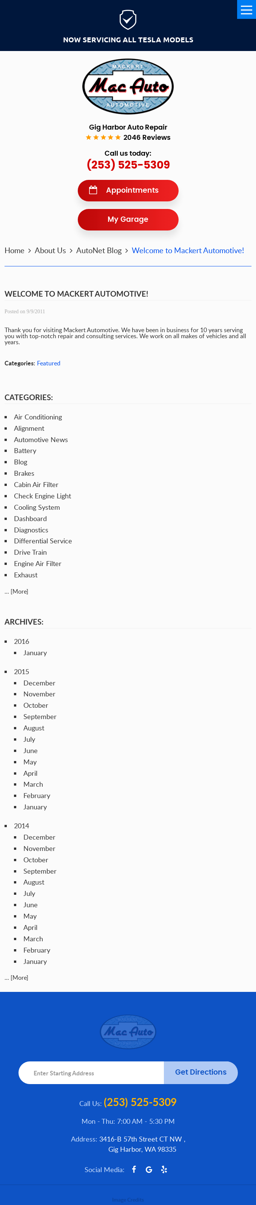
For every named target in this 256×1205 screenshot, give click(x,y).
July (29, 739)
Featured (48, 363)
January (35, 652)
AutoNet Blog (99, 250)
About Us (50, 250)
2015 (21, 671)
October (35, 705)
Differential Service (43, 540)
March (33, 784)
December (39, 682)
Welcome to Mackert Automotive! (188, 250)
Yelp (164, 1169)
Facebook (134, 1169)
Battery (25, 450)
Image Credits (128, 1199)
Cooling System (37, 507)
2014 (21, 825)
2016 (21, 641)
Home (15, 250)
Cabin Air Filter (36, 484)
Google (149, 1169)
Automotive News (41, 439)
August (33, 727)
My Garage (128, 219)
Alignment (29, 428)
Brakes (24, 473)
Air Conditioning (38, 416)
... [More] (16, 591)
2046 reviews (147, 138)
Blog (20, 461)
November (39, 693)
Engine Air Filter (38, 563)
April (30, 773)
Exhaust (25, 574)
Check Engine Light (42, 495)
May (30, 761)
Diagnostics (31, 529)
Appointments (132, 190)
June (30, 750)
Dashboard (30, 518)
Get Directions (201, 1072)
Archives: (24, 621)
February (36, 795)
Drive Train (30, 552)
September (40, 716)
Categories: (29, 397)
